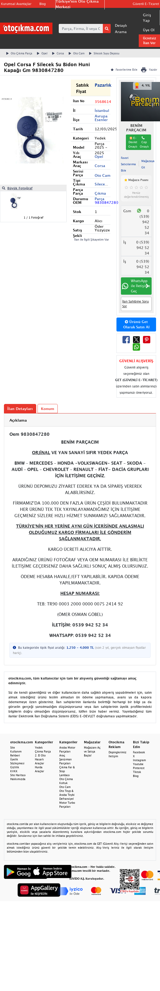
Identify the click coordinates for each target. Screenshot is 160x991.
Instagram (139, 760)
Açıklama (18, 420)
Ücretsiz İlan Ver (149, 40)
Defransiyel (66, 798)
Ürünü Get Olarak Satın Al (136, 324)
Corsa (58, 53)
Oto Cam (76, 53)
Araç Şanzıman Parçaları (65, 759)
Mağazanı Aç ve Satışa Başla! (92, 751)
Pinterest (139, 768)
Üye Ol (148, 30)
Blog (42, 4)
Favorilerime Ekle (124, 69)
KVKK (14, 771)
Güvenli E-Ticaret (146, 4)
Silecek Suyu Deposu (104, 53)
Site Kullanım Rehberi (16, 751)
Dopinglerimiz (117, 752)
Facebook (139, 752)
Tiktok (137, 772)
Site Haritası (18, 775)
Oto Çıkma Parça (19, 53)
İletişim (113, 756)
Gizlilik (14, 767)
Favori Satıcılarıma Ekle (128, 164)
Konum (47, 408)
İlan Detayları (20, 408)
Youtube (138, 764)
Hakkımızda (17, 779)
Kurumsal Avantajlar (16, 4)
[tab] (80, 420)
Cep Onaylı (144, 142)
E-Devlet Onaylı (132, 142)
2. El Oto (40, 755)
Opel (42, 53)
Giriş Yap (147, 18)
